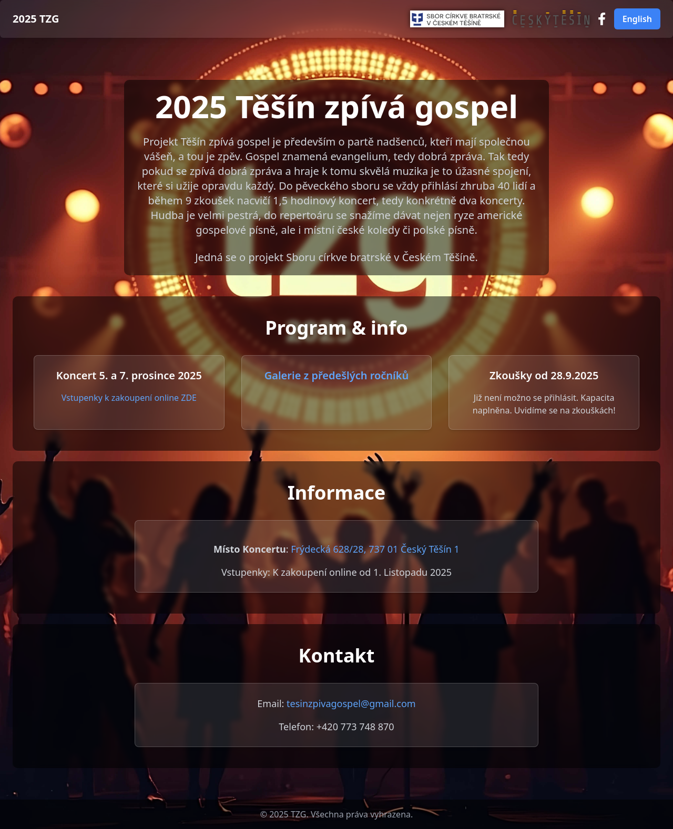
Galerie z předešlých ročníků (336, 375)
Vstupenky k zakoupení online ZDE (129, 397)
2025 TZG (36, 19)
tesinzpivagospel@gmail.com (351, 703)
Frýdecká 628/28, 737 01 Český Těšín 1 (375, 549)
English (637, 19)
